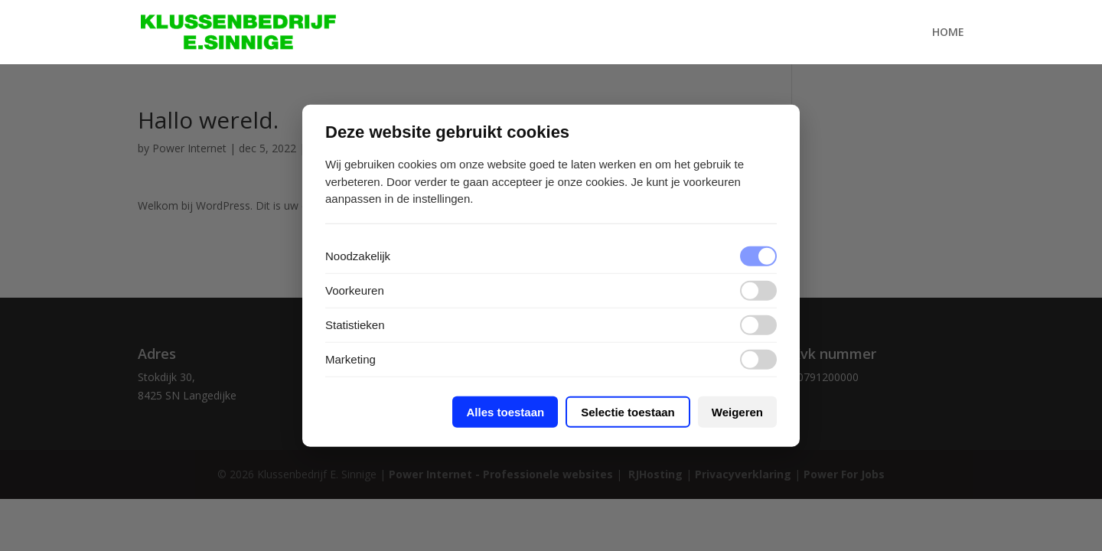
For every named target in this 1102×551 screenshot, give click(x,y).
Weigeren (737, 411)
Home (948, 33)
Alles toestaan (505, 411)
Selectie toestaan (628, 411)
